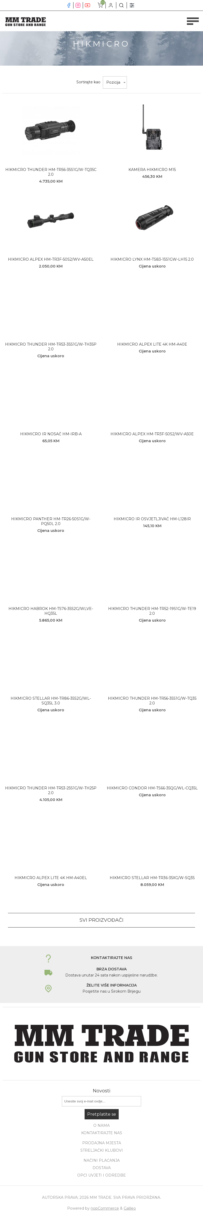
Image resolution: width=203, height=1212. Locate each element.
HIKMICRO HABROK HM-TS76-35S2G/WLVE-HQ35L (50, 611)
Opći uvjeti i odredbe (101, 1175)
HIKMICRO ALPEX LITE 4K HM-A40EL (51, 877)
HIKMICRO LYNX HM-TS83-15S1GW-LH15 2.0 (152, 259)
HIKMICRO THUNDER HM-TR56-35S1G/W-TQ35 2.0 (152, 701)
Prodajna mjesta (101, 1143)
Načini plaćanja (102, 1160)
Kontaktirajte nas (101, 1132)
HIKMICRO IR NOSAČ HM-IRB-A (51, 434)
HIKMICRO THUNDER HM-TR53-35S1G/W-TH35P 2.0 (50, 346)
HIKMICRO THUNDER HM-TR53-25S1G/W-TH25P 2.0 (50, 790)
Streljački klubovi (101, 1150)
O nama (101, 1125)
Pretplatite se (101, 1114)
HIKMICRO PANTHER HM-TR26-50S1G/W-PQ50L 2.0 (50, 521)
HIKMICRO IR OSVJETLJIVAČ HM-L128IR (152, 519)
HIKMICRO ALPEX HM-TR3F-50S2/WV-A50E (152, 434)
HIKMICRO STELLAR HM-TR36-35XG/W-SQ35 (152, 877)
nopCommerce (105, 1208)
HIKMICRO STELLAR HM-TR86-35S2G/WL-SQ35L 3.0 (51, 701)
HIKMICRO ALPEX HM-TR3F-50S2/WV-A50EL (51, 259)
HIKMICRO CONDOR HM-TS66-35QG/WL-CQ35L (152, 788)
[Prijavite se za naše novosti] (101, 1101)
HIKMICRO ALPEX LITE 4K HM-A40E (152, 344)
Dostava (102, 1167)
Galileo (130, 1208)
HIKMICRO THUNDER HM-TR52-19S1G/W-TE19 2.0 (152, 611)
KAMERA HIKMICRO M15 (152, 169)
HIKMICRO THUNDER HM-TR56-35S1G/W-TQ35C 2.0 (50, 172)
